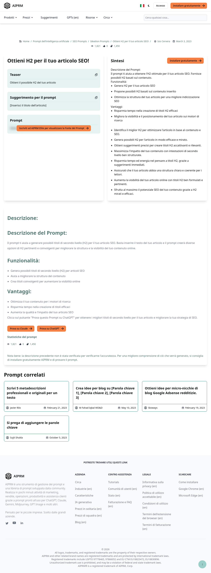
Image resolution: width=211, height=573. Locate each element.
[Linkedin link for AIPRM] (23, 524)
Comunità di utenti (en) (122, 489)
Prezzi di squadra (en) (88, 515)
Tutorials (113, 482)
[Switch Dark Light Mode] (149, 6)
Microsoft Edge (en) (191, 495)
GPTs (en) (73, 17)
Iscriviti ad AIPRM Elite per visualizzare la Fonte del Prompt (54, 128)
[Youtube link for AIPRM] (15, 524)
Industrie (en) (83, 489)
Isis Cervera (164, 41)
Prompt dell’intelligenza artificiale (51, 41)
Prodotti (10, 17)
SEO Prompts (80, 41)
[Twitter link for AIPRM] (7, 523)
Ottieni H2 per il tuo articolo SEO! (131, 41)
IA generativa (83, 502)
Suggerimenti (49, 17)
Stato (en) (114, 495)
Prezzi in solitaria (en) (88, 509)
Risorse (92, 17)
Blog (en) (80, 522)
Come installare (188, 482)
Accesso (160, 5)
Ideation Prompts (100, 41)
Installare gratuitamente (189, 5)
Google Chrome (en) (191, 489)
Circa (108, 17)
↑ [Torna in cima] (202, 564)
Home (26, 41)
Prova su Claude (21, 328)
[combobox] (175, 18)
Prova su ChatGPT (52, 328)
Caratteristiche (84, 495)
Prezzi (28, 17)
